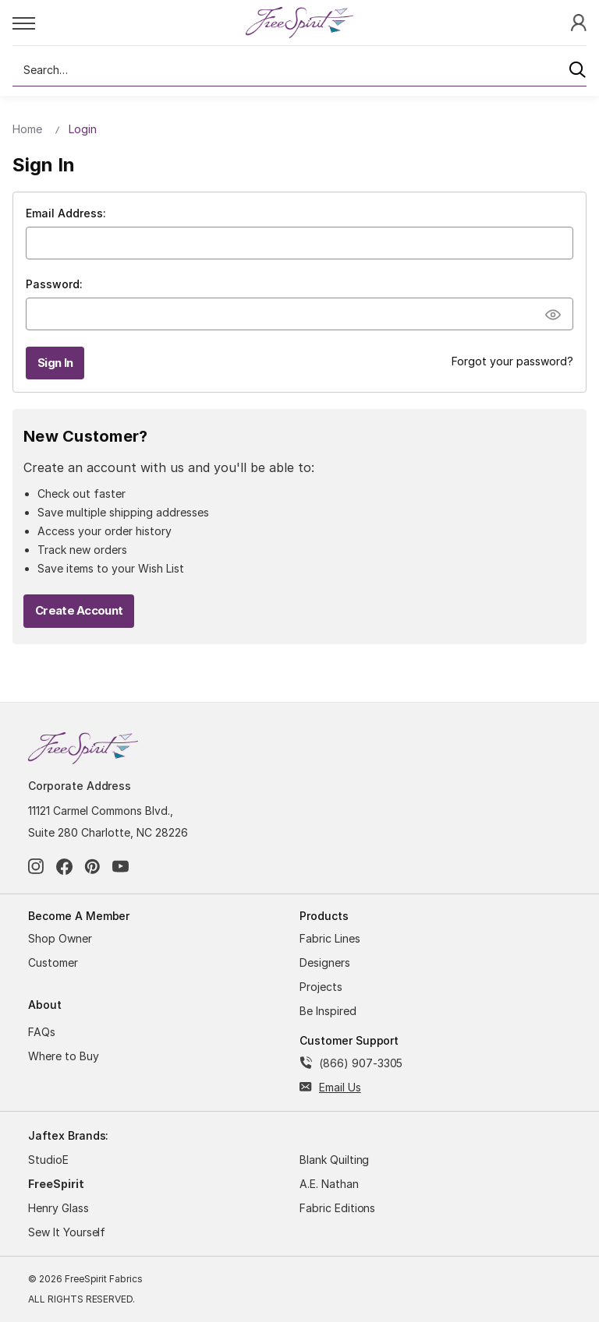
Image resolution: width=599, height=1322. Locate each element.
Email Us (340, 1087)
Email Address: (66, 213)
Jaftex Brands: (68, 1135)
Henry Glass (58, 1207)
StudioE (48, 1159)
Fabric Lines (330, 938)
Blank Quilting (334, 1159)
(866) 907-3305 (360, 1063)
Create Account (78, 610)
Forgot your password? (512, 361)
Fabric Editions (337, 1207)
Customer (53, 962)
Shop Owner (60, 938)
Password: (54, 284)
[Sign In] (579, 22)
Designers (325, 962)
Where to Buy (63, 1056)
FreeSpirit (56, 1183)
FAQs (41, 1031)
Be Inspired (328, 1010)
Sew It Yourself (66, 1232)
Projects (321, 986)
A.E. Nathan (329, 1183)
